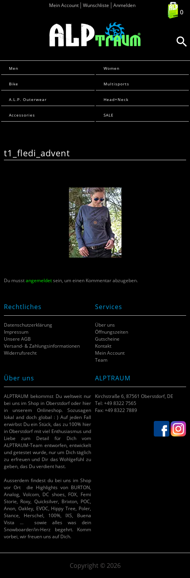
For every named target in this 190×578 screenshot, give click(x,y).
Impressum (16, 332)
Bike (13, 84)
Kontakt (103, 346)
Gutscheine (107, 339)
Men (13, 68)
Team (101, 360)
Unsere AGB (17, 339)
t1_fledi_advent (37, 153)
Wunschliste (96, 5)
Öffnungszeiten (111, 332)
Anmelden (124, 5)
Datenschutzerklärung (28, 325)
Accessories (22, 115)
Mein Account (64, 5)
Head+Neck (116, 99)
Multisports (116, 84)
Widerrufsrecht (20, 353)
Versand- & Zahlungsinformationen (42, 346)
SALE (109, 115)
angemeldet (39, 280)
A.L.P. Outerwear (28, 99)
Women (112, 68)
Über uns (105, 325)
